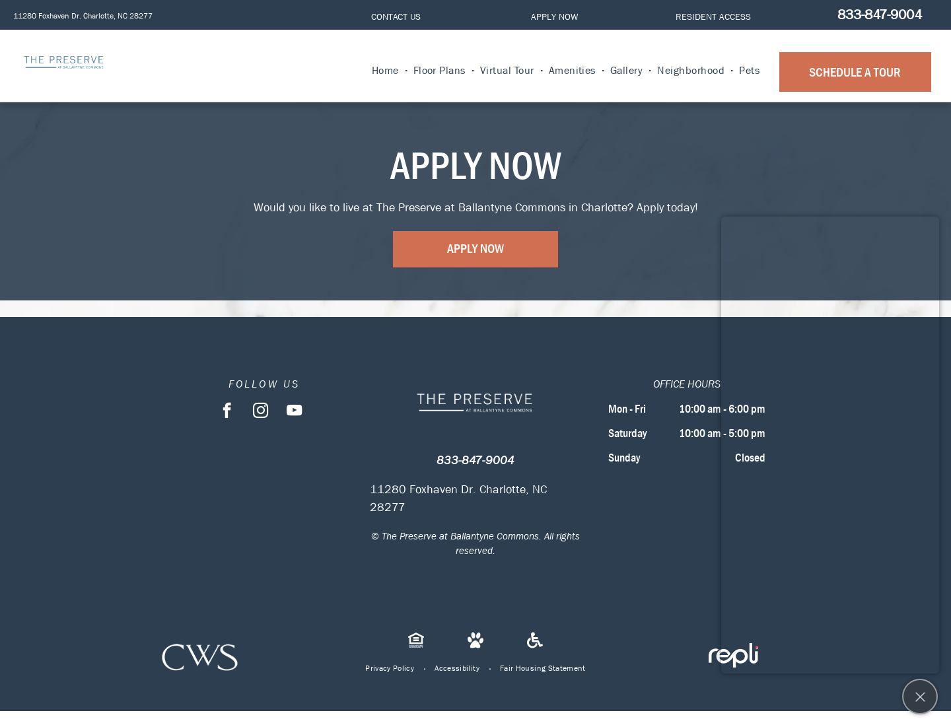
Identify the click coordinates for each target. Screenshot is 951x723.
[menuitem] (386, 70)
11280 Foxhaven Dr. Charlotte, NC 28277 (83, 16)
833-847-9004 (879, 14)
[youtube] (294, 412)
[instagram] (260, 412)
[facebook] (226, 412)
